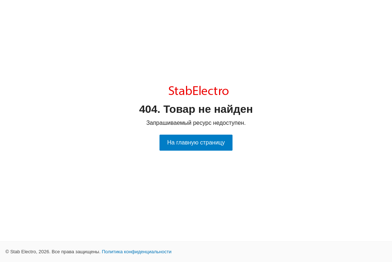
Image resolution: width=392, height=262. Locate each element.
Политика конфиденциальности (136, 251)
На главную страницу (196, 142)
